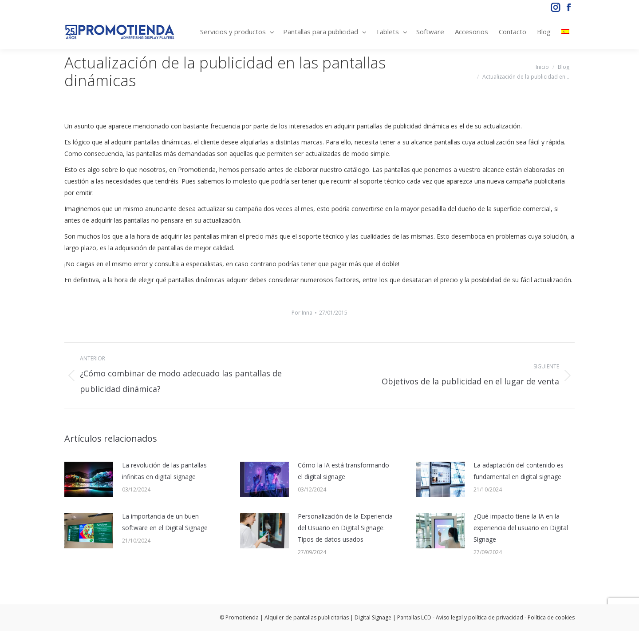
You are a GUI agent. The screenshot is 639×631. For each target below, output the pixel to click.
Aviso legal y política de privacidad (479, 617)
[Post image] (88, 479)
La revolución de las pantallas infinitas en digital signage (164, 471)
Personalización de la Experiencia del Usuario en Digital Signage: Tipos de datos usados (345, 527)
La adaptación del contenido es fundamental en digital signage (518, 471)
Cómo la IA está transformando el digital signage (343, 471)
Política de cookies (551, 617)
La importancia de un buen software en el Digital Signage (165, 522)
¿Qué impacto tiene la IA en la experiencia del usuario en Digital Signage (520, 527)
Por (302, 312)
